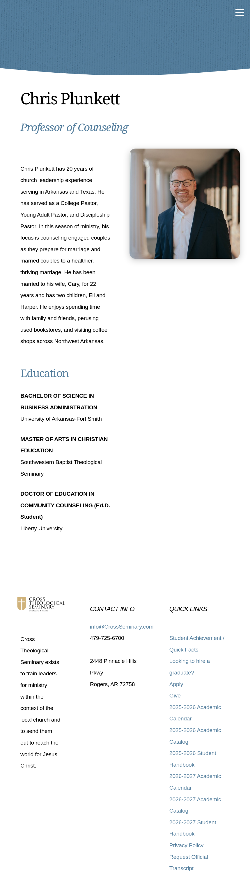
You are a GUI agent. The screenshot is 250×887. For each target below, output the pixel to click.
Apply (176, 684)
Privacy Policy (186, 845)
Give (175, 696)
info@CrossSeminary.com (121, 627)
